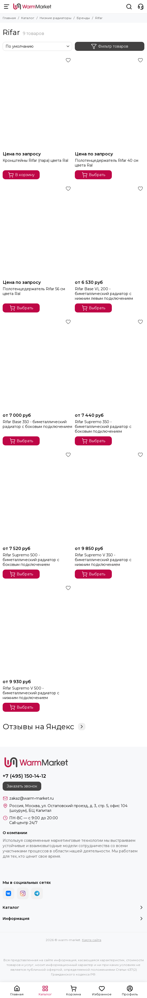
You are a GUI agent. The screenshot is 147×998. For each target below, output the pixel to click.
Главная (9, 18)
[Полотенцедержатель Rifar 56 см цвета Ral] (37, 231)
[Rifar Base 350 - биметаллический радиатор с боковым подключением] (37, 364)
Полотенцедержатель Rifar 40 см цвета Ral (106, 163)
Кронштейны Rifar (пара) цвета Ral (35, 160)
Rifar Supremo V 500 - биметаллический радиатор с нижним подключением (31, 693)
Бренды (83, 18)
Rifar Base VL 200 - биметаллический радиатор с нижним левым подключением (104, 294)
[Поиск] (129, 6)
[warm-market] (32, 6)
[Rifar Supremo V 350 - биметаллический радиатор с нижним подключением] (109, 497)
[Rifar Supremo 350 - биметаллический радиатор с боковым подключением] (109, 364)
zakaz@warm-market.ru (31, 798)
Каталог (27, 18)
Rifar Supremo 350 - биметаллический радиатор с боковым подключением (103, 426)
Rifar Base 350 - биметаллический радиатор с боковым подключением (37, 424)
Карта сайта (91, 940)
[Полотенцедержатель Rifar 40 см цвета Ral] (109, 102)
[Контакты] (140, 6)
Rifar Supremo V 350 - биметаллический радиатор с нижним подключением (103, 560)
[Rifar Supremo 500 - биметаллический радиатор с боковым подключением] (37, 497)
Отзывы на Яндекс (44, 726)
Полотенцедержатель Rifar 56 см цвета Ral (34, 291)
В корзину (21, 175)
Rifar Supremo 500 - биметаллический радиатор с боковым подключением (31, 560)
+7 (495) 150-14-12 (24, 776)
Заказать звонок (22, 786)
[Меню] (6, 6)
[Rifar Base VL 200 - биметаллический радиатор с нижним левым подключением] (109, 231)
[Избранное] (68, 60)
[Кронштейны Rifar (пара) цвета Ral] (37, 102)
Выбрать (93, 175)
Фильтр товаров (109, 46)
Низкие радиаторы (55, 18)
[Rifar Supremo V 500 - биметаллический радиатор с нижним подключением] (37, 630)
